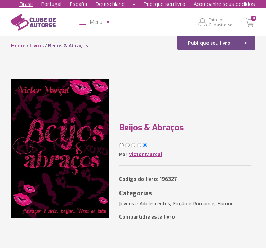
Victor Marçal (145, 154)
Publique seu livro (164, 3)
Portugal (51, 3)
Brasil (26, 3)
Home (18, 45)
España (78, 3)
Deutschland (110, 3)
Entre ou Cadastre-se (220, 22)
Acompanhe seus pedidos (224, 3)
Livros (37, 45)
